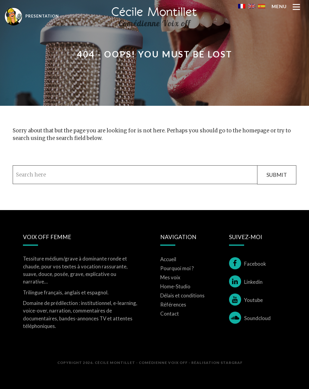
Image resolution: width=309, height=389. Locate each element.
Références (173, 304)
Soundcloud (250, 318)
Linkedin (246, 282)
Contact (169, 313)
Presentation (32, 16)
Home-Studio (175, 286)
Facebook (247, 264)
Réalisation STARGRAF (217, 362)
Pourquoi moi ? (177, 268)
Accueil (168, 259)
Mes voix (170, 277)
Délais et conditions (182, 295)
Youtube (246, 300)
